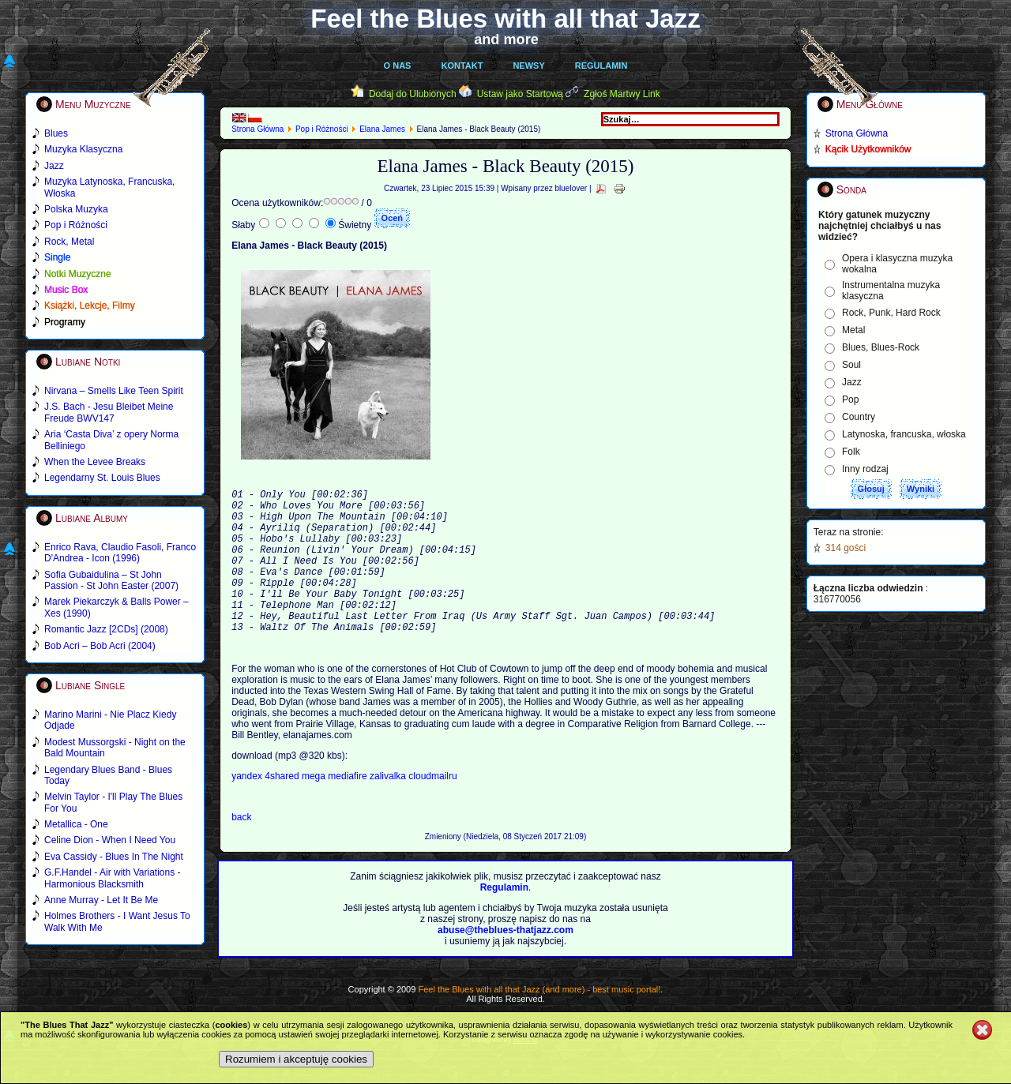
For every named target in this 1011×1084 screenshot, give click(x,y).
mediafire (347, 809)
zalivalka (389, 809)
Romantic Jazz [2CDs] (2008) (106, 629)
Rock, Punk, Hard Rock (891, 312)
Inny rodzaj (865, 468)
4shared (283, 809)
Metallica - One (76, 824)
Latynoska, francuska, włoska (904, 434)
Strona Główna (257, 129)
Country (858, 416)
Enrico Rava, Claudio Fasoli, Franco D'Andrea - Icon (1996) (120, 553)
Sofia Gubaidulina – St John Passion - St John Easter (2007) (111, 580)
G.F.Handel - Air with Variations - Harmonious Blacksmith (112, 878)
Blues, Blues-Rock (880, 347)
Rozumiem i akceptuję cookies (296, 1059)
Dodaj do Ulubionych (413, 93)
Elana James (382, 129)
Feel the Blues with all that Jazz (505, 18)
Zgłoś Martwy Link (622, 93)
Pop (850, 399)
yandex (248, 809)
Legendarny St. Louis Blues (102, 477)
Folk (851, 451)
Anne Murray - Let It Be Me (101, 900)
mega (315, 809)
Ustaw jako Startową (520, 93)
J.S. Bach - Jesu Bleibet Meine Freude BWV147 (108, 412)
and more (506, 39)
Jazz (852, 382)
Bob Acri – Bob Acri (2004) (100, 645)
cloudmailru (432, 809)
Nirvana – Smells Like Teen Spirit (113, 390)
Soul (851, 364)
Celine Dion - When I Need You (109, 840)
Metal (853, 330)
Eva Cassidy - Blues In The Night (113, 856)
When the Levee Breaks (94, 461)
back (241, 850)
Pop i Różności (321, 129)
